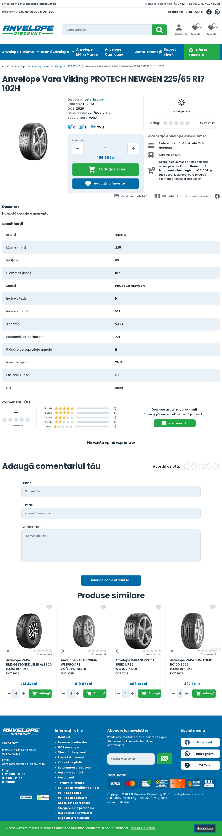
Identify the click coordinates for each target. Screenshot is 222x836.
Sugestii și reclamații (73, 818)
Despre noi (175, 12)
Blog (189, 12)
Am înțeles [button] (205, 828)
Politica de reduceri (72, 798)
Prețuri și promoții (71, 757)
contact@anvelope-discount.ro (33, 4)
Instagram (199, 753)
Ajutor (199, 12)
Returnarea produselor (75, 767)
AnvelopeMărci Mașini (87, 52)
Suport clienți (170, 52)
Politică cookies (69, 793)
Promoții (154, 52)
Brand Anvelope (55, 52)
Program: (8, 770)
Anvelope (20, 66)
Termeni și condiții (71, 783)
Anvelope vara (40, 66)
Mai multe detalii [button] (143, 828)
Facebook (199, 742)
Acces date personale (74, 803)
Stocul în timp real (72, 752)
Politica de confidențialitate (79, 787)
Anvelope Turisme (18, 52)
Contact (64, 737)
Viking (58, 66)
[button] (216, 649)
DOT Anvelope (68, 747)
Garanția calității (70, 772)
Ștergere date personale (76, 808)
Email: (6, 760)
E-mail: (27, 504)
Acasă (5, 66)
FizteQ (128, 802)
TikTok (197, 765)
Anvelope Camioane (114, 52)
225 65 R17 (74, 66)
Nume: (26, 483)
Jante (140, 52)
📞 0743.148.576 (185, 4)
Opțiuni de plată (70, 762)
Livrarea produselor (72, 742)
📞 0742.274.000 (208, 4)
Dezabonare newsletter (75, 813)
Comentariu (32, 526)
